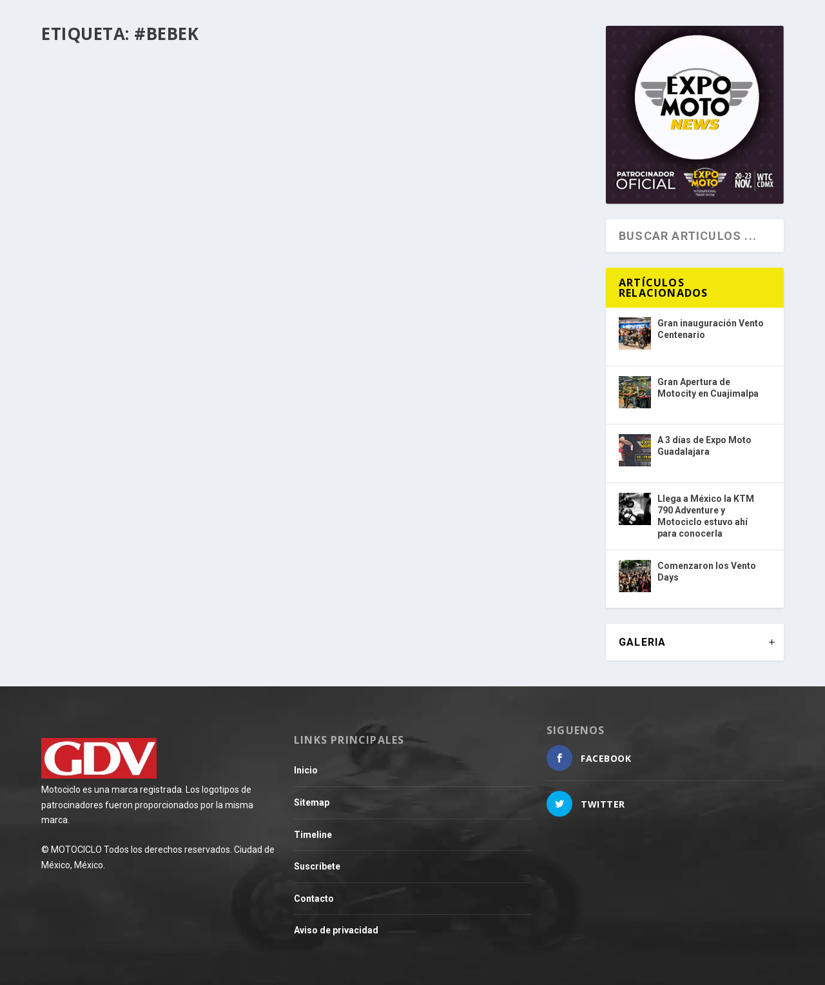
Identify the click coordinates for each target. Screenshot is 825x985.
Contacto (314, 898)
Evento (114, 265)
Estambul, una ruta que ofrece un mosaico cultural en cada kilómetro (170, 238)
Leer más (86, 328)
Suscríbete (317, 866)
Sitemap (311, 802)
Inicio (306, 770)
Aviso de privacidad (336, 930)
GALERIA (642, 642)
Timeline (313, 835)
